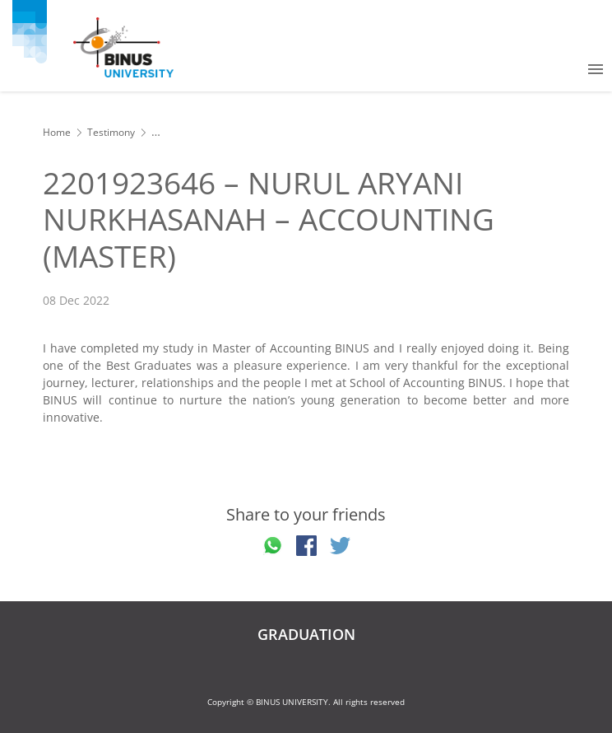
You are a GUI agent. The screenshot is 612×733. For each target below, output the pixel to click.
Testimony (111, 132)
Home (57, 132)
